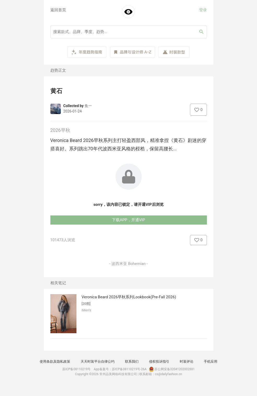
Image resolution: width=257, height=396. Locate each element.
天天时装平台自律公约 (98, 361)
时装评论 (186, 361)
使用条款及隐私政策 (55, 361)
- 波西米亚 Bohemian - (128, 263)
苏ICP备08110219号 (76, 369)
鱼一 (88, 106)
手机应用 (210, 361)
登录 (203, 10)
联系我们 (132, 361)
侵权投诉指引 (159, 361)
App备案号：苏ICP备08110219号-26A (120, 369)
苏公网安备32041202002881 (171, 369)
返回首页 (58, 10)
